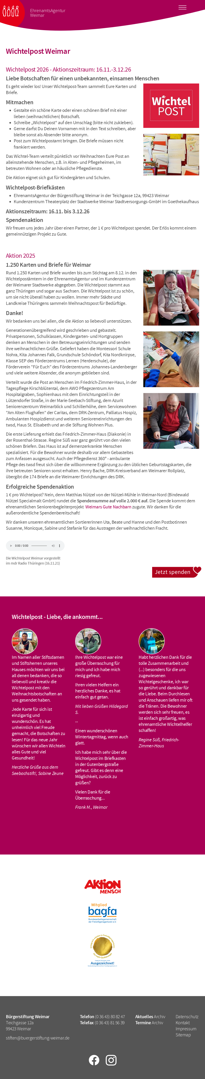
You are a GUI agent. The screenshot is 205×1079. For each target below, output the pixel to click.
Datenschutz (187, 1017)
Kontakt (183, 1023)
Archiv (159, 1017)
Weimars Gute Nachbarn (108, 507)
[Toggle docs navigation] (182, 7)
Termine (143, 1023)
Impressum (186, 1029)
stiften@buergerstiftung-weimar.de (38, 1038)
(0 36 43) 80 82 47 (110, 1017)
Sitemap (183, 1035)
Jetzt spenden (177, 569)
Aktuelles (144, 1016)
